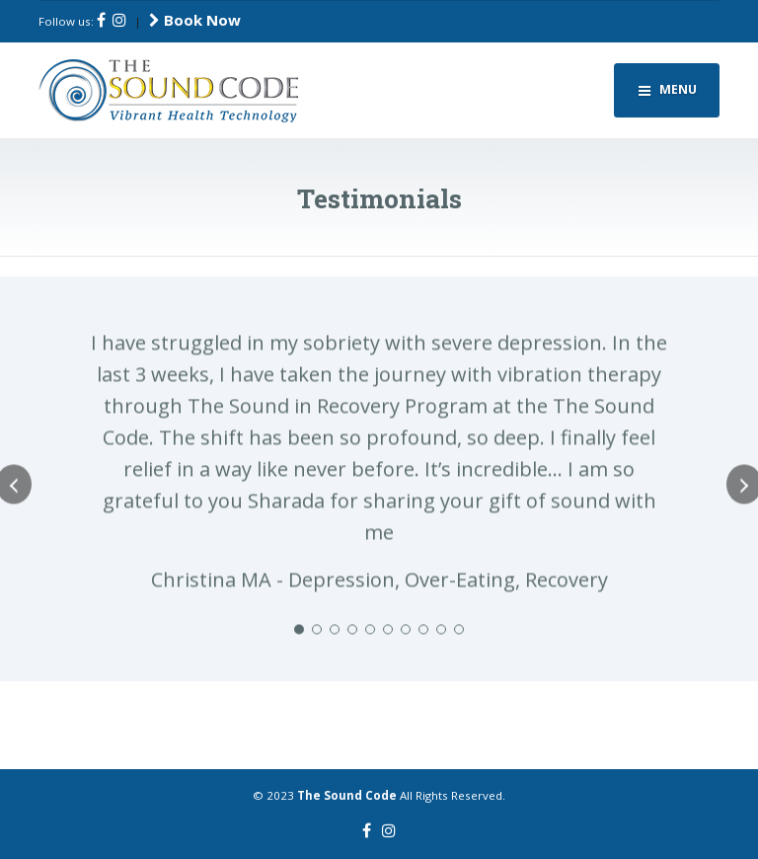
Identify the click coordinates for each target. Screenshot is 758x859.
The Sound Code (347, 795)
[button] (299, 649)
